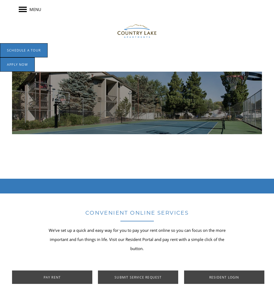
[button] (24, 50)
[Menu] (30, 9)
